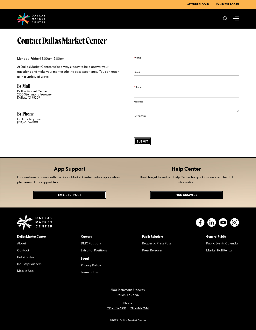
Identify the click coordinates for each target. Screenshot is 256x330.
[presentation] (163, 126)
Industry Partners (29, 264)
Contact (23, 250)
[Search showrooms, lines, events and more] (225, 19)
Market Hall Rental (219, 250)
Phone (138, 87)
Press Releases (152, 250)
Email (137, 73)
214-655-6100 (116, 308)
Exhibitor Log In (227, 4)
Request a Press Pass (156, 243)
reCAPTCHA (140, 117)
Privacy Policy (91, 265)
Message (138, 102)
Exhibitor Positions (94, 250)
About (21, 243)
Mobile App (25, 271)
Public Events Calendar (222, 243)
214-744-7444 (139, 308)
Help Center (25, 257)
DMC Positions (91, 243)
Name (138, 58)
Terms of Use (89, 272)
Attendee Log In (198, 4)
